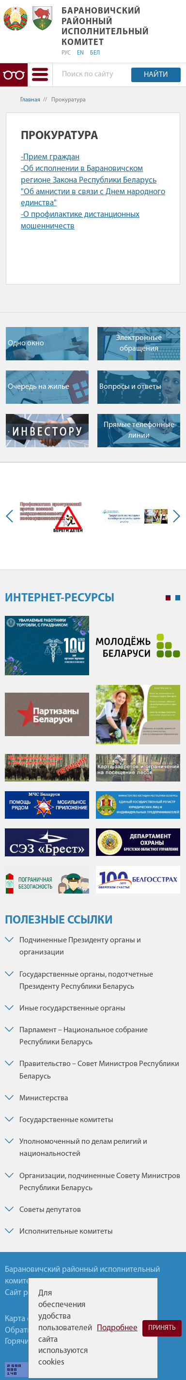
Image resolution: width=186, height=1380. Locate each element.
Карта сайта (25, 1319)
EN (80, 53)
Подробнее (117, 1328)
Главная (30, 100)
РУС (66, 53)
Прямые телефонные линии (139, 430)
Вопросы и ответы (130, 387)
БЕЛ (95, 53)
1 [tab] (168, 598)
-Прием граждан (50, 157)
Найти (156, 75)
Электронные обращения (139, 343)
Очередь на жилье (38, 387)
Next (174, 516)
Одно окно (26, 343)
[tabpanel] (92, 759)
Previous (11, 516)
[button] (40, 75)
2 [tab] (177, 598)
